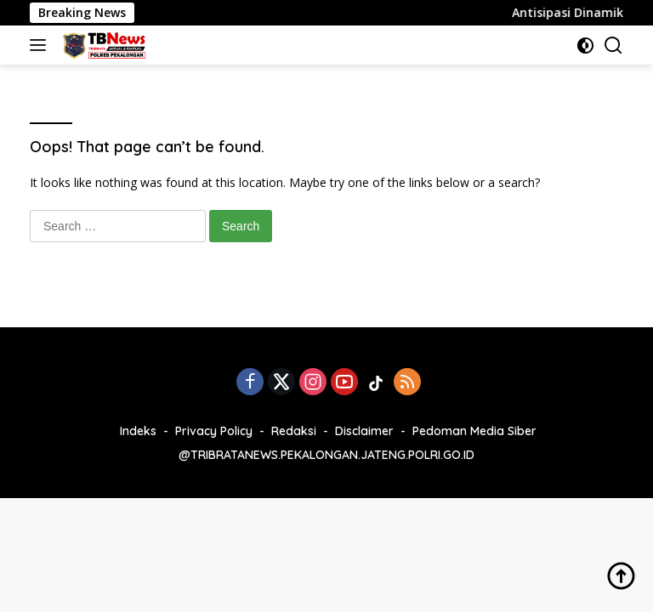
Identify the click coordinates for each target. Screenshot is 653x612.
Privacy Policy (214, 431)
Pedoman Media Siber (474, 431)
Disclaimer (364, 431)
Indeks (138, 431)
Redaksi (293, 431)
